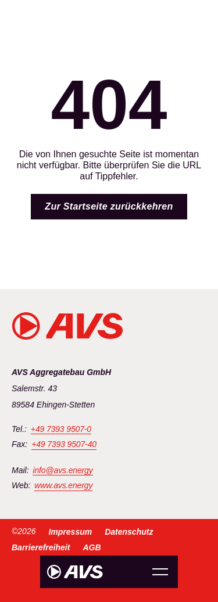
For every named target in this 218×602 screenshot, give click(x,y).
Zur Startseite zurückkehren (109, 206)
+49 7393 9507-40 (64, 444)
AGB (92, 547)
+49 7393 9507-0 (61, 429)
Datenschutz (129, 531)
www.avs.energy (63, 485)
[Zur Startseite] (75, 572)
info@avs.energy (62, 470)
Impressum (70, 531)
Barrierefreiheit (41, 547)
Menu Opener (160, 572)
